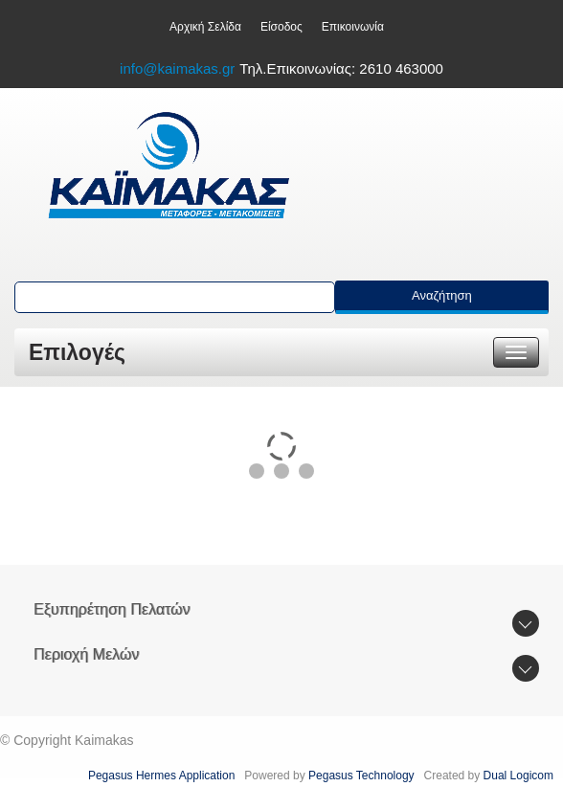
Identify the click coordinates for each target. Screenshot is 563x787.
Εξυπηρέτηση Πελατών (112, 609)
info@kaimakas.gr (177, 68)
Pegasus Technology (362, 775)
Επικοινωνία (353, 27)
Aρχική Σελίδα (205, 27)
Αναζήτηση (442, 295)
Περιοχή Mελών (86, 654)
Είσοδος (281, 27)
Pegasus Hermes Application (163, 775)
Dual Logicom (520, 775)
